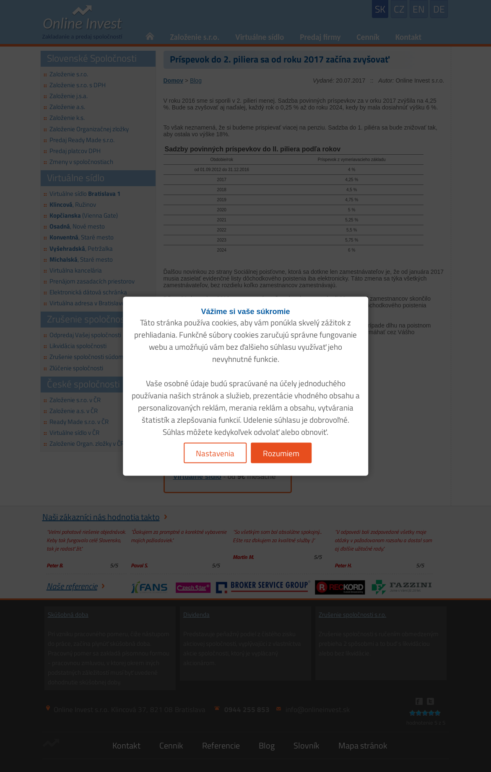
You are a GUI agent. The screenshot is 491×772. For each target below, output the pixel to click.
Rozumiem (281, 453)
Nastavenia (215, 453)
